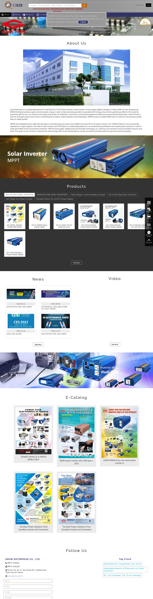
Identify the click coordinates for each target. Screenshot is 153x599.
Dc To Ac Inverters (132, 575)
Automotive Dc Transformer (117, 564)
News (16, 14)
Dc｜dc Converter (112, 575)
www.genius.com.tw (102, 32)
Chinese (140, 5)
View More (76, 262)
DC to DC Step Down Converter (123, 195)
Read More (38, 344)
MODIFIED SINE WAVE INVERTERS (52, 195)
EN (148, 5)
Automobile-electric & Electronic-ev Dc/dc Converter (124, 569)
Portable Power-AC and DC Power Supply (54, 199)
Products (28, 14)
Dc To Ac (136, 564)
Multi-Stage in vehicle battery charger (88, 195)
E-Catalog (42, 14)
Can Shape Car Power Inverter (19, 199)
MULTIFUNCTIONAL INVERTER (19, 195)
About (5, 14)
